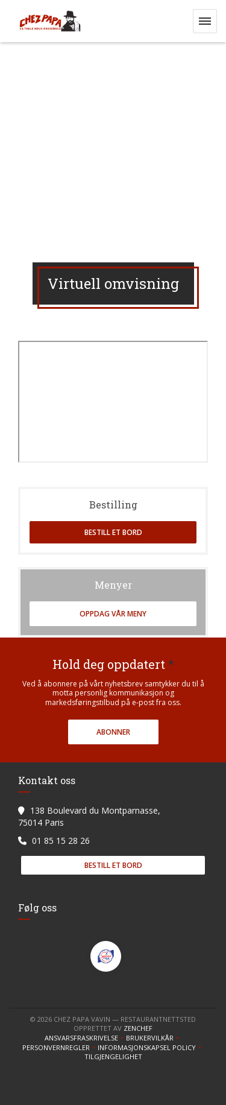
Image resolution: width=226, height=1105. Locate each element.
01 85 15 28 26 (61, 840)
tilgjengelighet (113, 1057)
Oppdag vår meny (113, 614)
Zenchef (138, 1028)
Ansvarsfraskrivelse (85, 1038)
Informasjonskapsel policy (151, 1048)
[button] (205, 21)
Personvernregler (60, 1048)
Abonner (113, 732)
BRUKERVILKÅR (153, 1038)
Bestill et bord (113, 532)
